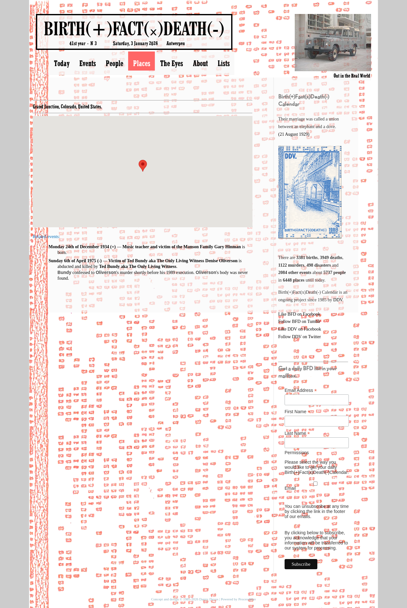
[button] (143, 166)
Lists (223, 63)
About (200, 63)
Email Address (301, 390)
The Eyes (171, 63)
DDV (337, 299)
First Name (297, 412)
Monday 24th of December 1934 (79, 246)
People (114, 63)
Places (141, 63)
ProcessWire (247, 599)
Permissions (297, 452)
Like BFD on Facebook (299, 314)
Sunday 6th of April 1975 (72, 260)
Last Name (297, 433)
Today (61, 63)
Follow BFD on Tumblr (299, 321)
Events (87, 63)
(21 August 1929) (293, 134)
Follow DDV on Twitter (299, 336)
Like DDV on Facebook (299, 329)
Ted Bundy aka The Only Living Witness (137, 266)
